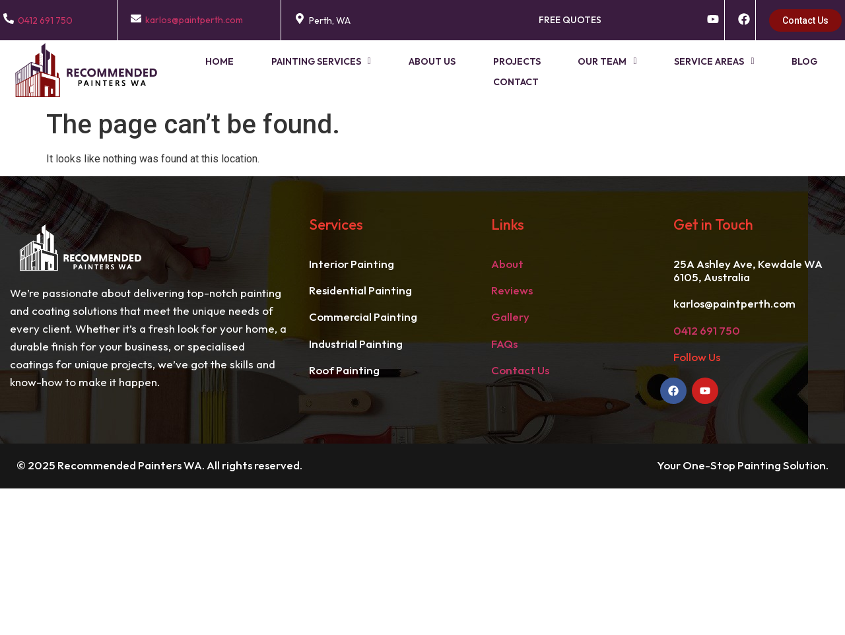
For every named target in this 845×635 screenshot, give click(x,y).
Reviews (512, 290)
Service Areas (662, 71)
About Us (405, 71)
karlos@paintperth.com (194, 20)
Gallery (510, 316)
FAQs (504, 344)
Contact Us (520, 370)
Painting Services (303, 71)
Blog (744, 71)
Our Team (564, 71)
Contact (809, 71)
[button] (303, 71)
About (507, 264)
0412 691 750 (45, 20)
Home (210, 71)
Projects (482, 71)
